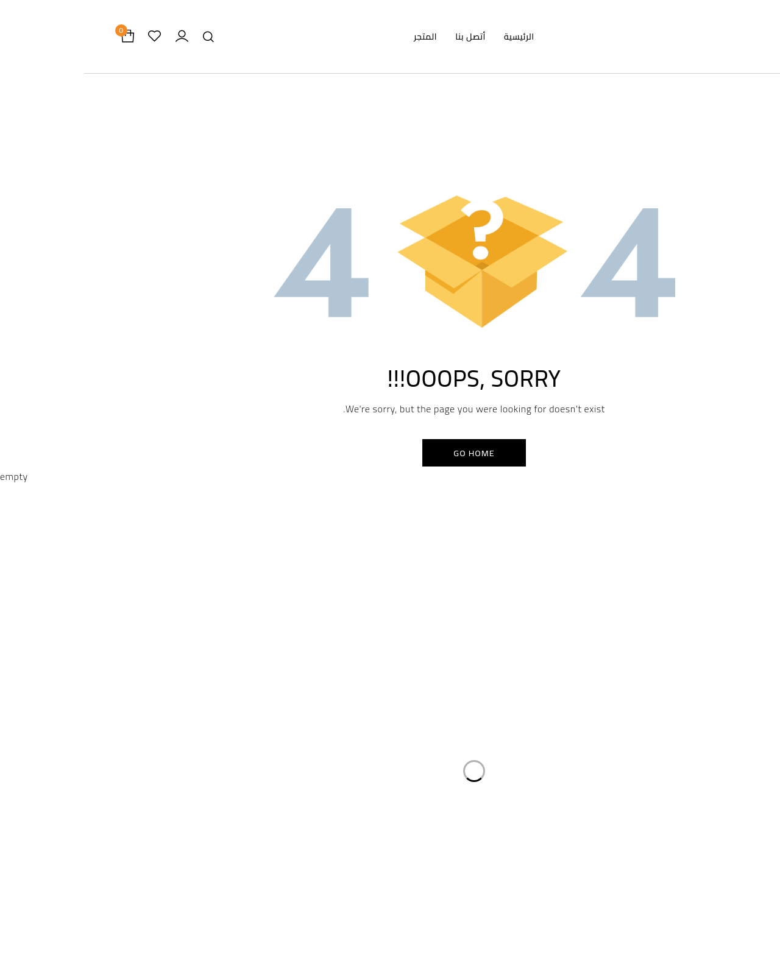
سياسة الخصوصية (333, 640)
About (474, 926)
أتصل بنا (521, 713)
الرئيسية (521, 640)
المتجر (523, 665)
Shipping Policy (306, 941)
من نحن (521, 689)
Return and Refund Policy (306, 912)
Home (474, 868)
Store (474, 897)
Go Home (390, 455)
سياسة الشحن (340, 689)
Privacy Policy (305, 883)
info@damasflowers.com (160, 800)
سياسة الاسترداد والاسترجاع (315, 665)
